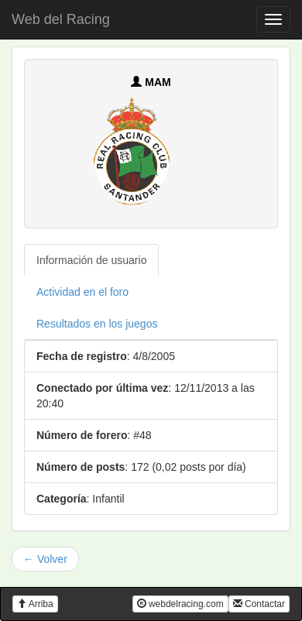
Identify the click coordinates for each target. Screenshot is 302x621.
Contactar (259, 604)
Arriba (35, 604)
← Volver (45, 559)
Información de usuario (91, 260)
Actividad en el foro (82, 292)
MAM (150, 82)
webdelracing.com (180, 604)
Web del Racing (61, 19)
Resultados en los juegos (96, 323)
